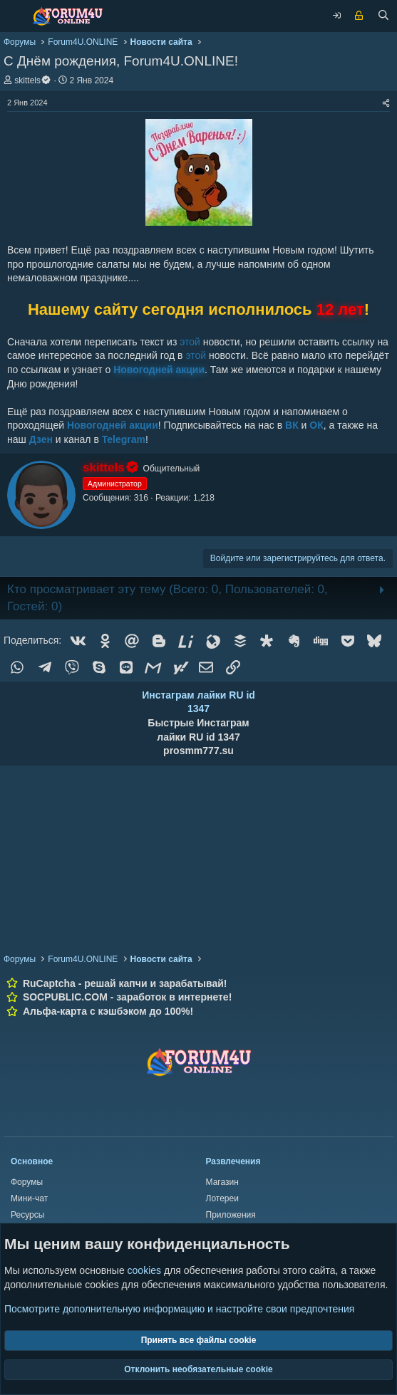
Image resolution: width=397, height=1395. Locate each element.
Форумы (27, 1182)
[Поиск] (383, 16)
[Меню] (14, 16)
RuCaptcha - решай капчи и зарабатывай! (125, 983)
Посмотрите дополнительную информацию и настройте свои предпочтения (179, 1309)
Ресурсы (27, 1215)
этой (190, 342)
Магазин (222, 1182)
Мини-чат (29, 1198)
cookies (144, 1271)
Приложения (231, 1215)
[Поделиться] (386, 102)
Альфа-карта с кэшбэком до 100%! (108, 1011)
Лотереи (222, 1198)
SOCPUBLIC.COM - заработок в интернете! (127, 997)
